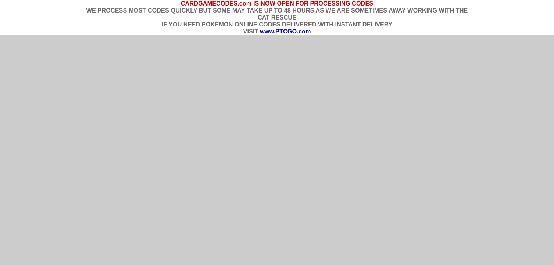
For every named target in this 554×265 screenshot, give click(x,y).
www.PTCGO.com (285, 31)
